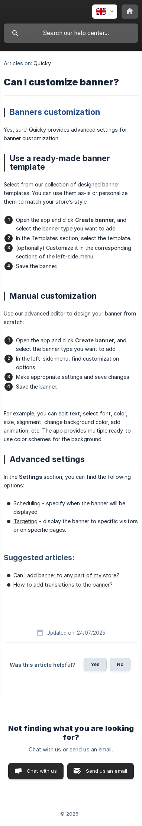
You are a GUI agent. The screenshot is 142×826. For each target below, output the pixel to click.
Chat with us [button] (42, 771)
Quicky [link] (42, 63)
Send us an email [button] (106, 771)
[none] (104, 11)
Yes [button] (95, 664)
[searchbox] (71, 33)
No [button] (120, 664)
